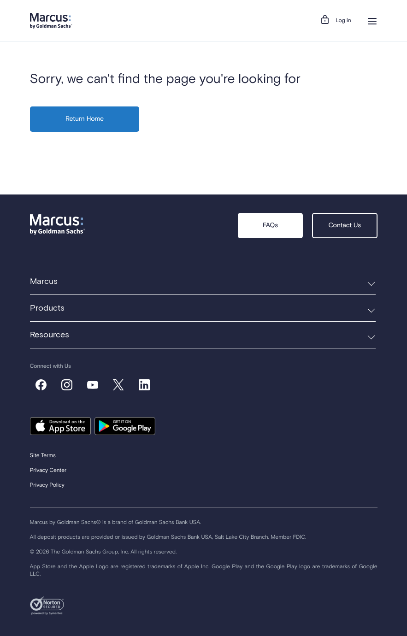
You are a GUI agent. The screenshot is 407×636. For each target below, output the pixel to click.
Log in (343, 21)
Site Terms (43, 456)
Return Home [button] (84, 119)
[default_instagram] (67, 385)
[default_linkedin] (144, 385)
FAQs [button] (270, 226)
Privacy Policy (47, 485)
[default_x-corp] (118, 385)
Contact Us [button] (344, 226)
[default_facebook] (41, 385)
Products (47, 308)
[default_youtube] (93, 385)
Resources (49, 335)
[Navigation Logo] (51, 21)
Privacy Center (48, 470)
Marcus (44, 281)
